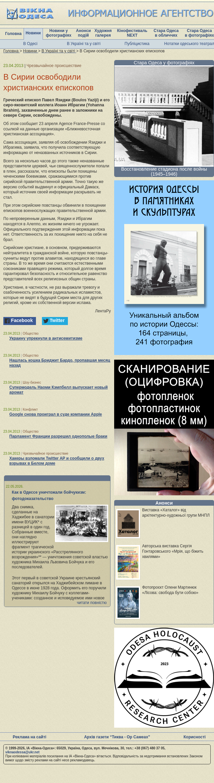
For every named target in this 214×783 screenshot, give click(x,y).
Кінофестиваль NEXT (132, 33)
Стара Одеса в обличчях (166, 33)
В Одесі (30, 43)
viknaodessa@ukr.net (22, 752)
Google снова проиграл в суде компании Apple (55, 414)
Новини (33, 33)
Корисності (195, 737)
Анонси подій (83, 33)
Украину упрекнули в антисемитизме (45, 338)
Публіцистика (136, 43)
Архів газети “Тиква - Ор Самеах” (117, 737)
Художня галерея (103, 33)
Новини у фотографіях (58, 33)
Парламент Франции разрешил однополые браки (58, 436)
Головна (13, 33)
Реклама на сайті (29, 737)
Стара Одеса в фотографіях (199, 33)
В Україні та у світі (84, 43)
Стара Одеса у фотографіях (164, 62)
